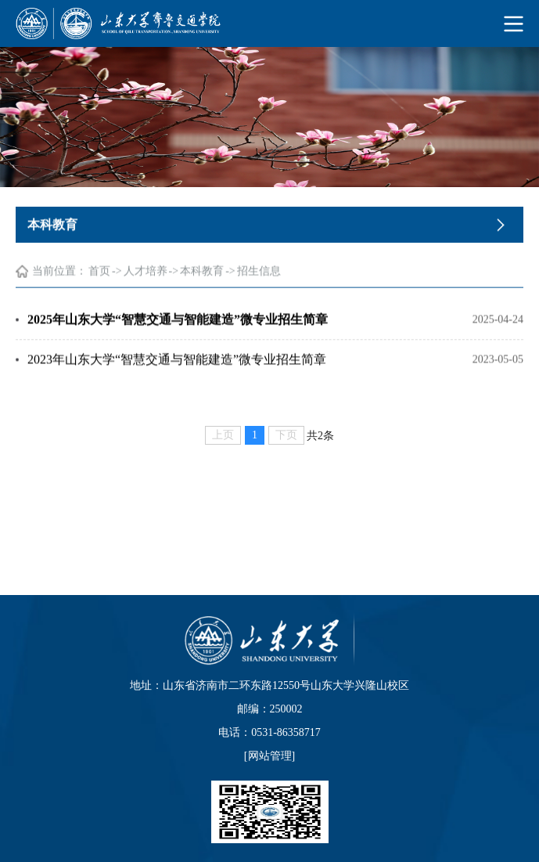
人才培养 (145, 273)
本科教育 (202, 273)
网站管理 (270, 756)
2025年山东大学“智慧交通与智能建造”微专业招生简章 (177, 320)
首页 (99, 273)
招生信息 (259, 273)
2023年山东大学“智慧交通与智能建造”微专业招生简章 (176, 360)
